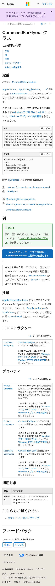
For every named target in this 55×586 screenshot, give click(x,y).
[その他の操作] (50, 24)
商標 (16, 581)
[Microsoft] (27, 4)
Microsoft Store (36, 275)
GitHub (34, 279)
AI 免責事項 (7, 569)
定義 (7, 51)
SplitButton (8, 312)
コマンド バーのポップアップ (23, 517)
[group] (27, 139)
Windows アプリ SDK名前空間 (25, 116)
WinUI (41, 112)
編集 (49, 89)
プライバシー (16, 573)
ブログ (40, 569)
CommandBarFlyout (26, 342)
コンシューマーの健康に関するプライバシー (22, 577)
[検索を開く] (38, 4)
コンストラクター (13, 62)
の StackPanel (15, 316)
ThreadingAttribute (15, 204)
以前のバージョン (25, 569)
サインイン (47, 3)
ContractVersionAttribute (18, 209)
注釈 (7, 58)
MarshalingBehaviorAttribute (20, 199)
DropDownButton (36, 308)
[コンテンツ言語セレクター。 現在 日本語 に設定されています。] (8, 555)
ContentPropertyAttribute (39, 204)
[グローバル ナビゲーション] (3, 4)
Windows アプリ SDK (24, 112)
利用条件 (6, 581)
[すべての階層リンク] (4, 24)
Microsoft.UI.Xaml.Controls (21, 23)
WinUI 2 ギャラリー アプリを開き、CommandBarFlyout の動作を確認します (27, 253)
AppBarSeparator (18, 93)
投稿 (4, 573)
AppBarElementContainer (15, 299)
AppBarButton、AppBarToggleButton (21, 89)
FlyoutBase (13, 179)
